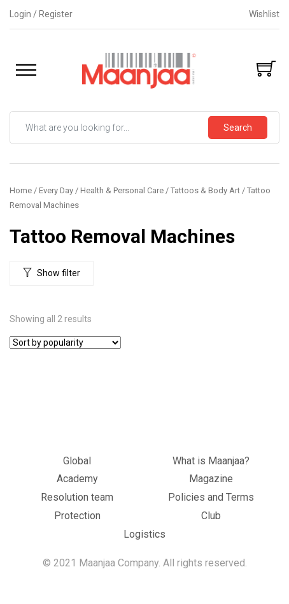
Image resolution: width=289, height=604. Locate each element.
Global (77, 461)
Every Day (56, 190)
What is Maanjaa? (211, 461)
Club (211, 516)
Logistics (144, 534)
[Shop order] (65, 342)
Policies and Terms (211, 497)
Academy (77, 479)
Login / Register (41, 14)
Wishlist (264, 14)
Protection (77, 516)
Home (21, 190)
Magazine (211, 479)
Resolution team (77, 497)
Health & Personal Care (122, 190)
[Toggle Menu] (26, 70)
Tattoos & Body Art (205, 190)
